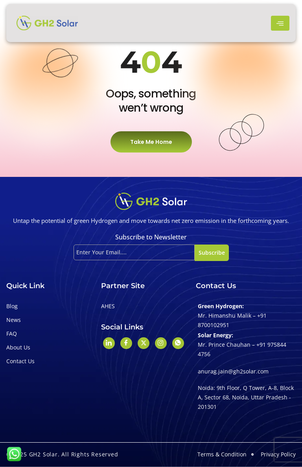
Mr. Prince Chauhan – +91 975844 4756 (242, 349)
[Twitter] (143, 343)
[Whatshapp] (178, 343)
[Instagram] (161, 343)
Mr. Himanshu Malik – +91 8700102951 (232, 320)
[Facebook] (126, 343)
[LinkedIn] (109, 343)
